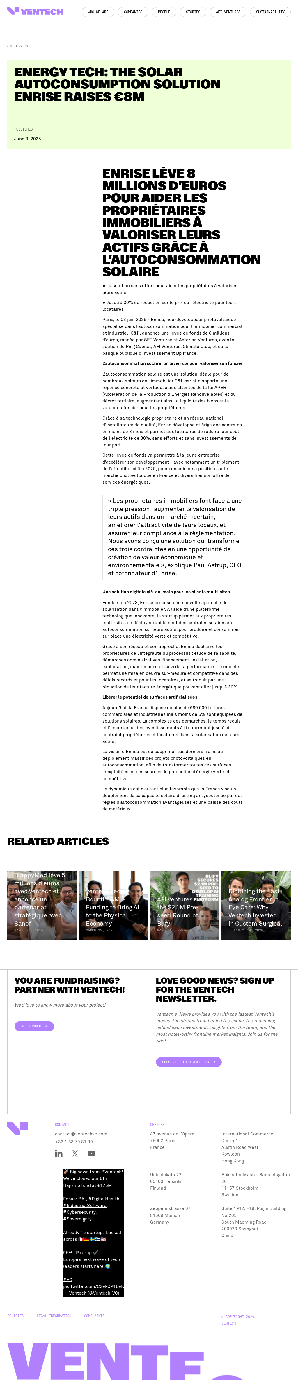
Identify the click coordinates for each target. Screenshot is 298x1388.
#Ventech (111, 1171)
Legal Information (54, 1316)
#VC (67, 1279)
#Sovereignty (77, 1219)
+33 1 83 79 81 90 (74, 1141)
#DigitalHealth (103, 1198)
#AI (82, 1198)
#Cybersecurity (79, 1212)
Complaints (94, 1316)
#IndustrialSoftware (85, 1205)
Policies (15, 1316)
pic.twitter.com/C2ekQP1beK (93, 1286)
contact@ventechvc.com (81, 1134)
